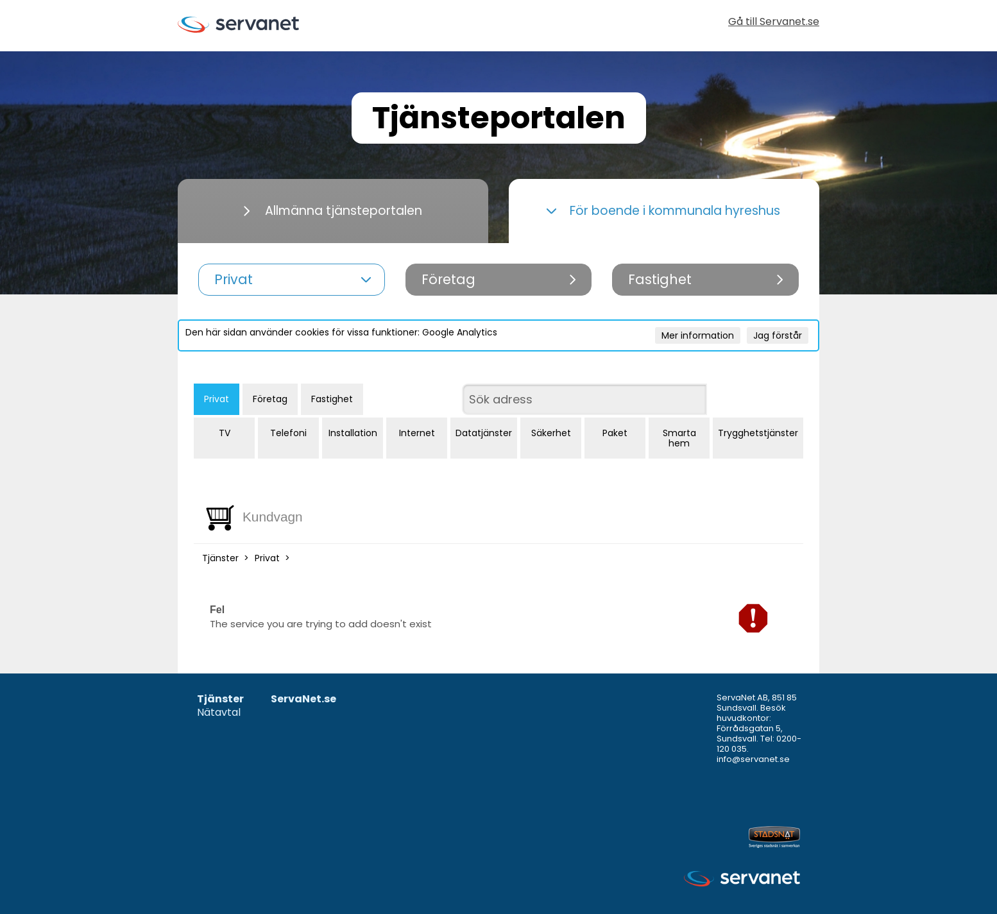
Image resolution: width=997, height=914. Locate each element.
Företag (270, 399)
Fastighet (332, 399)
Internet (417, 433)
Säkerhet (551, 433)
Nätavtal (219, 713)
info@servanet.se (753, 759)
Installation (352, 433)
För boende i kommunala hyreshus (663, 210)
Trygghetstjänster (758, 433)
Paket (614, 433)
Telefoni (288, 433)
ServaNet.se (303, 699)
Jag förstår (777, 335)
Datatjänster (484, 433)
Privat (216, 399)
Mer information (697, 335)
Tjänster (220, 558)
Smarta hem (679, 438)
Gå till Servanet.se (773, 23)
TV (224, 433)
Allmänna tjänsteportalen (333, 210)
